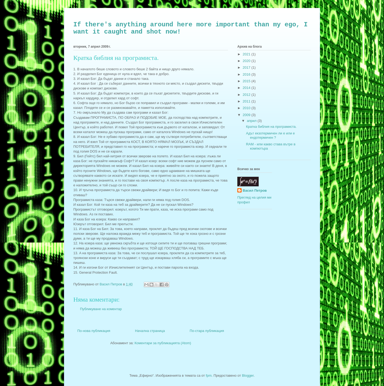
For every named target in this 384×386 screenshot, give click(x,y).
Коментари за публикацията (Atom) (163, 343)
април (252, 121)
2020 (247, 61)
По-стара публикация (207, 331)
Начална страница (150, 331)
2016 (247, 74)
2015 (247, 81)
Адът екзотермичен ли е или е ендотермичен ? (270, 135)
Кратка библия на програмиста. (271, 127)
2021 (247, 54)
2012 (247, 95)
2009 (247, 115)
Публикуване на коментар (101, 309)
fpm (209, 375)
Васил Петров (255, 190)
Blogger (248, 375)
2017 (247, 67)
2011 (247, 101)
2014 (247, 88)
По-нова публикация (93, 331)
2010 (247, 108)
